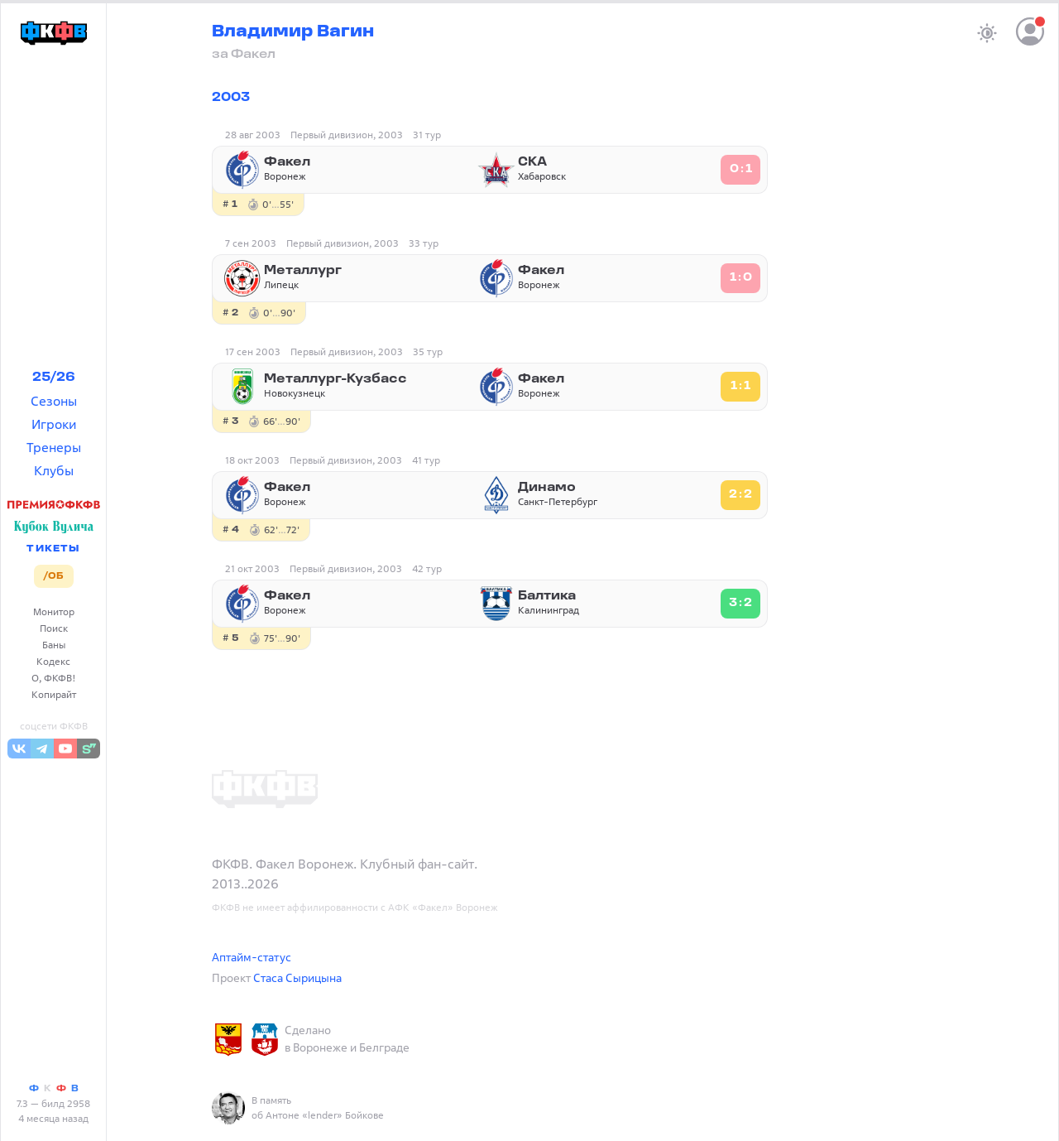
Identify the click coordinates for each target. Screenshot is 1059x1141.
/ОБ (53, 576)
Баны (53, 645)
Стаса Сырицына (297, 977)
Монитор (53, 611)
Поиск (54, 628)
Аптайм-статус (251, 957)
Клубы (54, 470)
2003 (231, 97)
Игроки (53, 424)
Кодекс (53, 661)
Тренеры (53, 447)
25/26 (53, 377)
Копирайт (53, 694)
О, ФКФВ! (53, 678)
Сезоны (54, 401)
